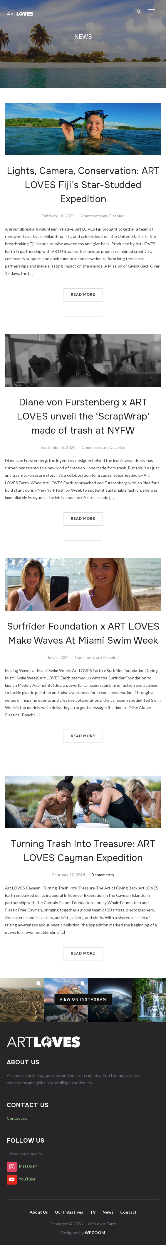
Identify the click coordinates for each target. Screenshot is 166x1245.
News (108, 1212)
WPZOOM (95, 1232)
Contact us (17, 1118)
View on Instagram (83, 999)
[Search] (139, 11)
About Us (39, 1212)
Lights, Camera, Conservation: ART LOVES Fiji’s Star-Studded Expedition (83, 185)
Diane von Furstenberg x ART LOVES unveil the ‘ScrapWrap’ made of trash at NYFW (83, 416)
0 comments (102, 874)
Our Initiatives (69, 1212)
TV (93, 1212)
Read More (83, 294)
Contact (128, 1212)
